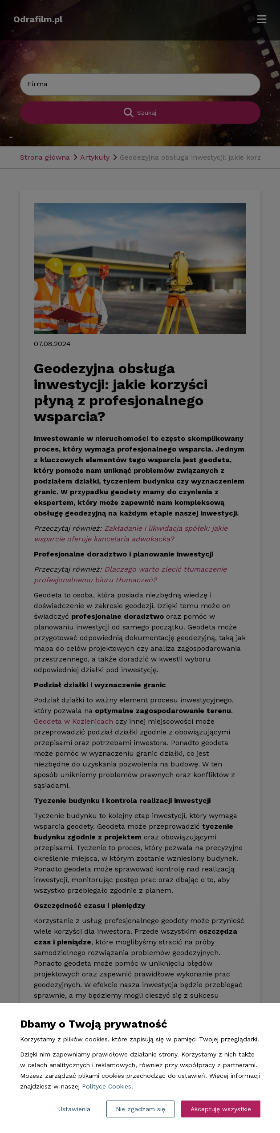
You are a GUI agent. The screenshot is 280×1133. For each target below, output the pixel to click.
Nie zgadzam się (140, 1109)
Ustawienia (74, 1109)
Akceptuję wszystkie (221, 1109)
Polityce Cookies (106, 1086)
